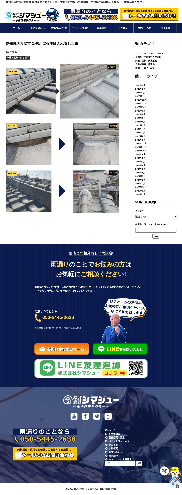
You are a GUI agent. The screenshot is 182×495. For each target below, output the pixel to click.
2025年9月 (140, 111)
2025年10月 (141, 107)
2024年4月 (140, 172)
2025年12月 (141, 100)
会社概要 (123, 28)
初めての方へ (38, 28)
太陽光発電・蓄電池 (145, 64)
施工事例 (101, 28)
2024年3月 (140, 176)
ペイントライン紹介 (80, 28)
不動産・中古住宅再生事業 (148, 57)
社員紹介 (165, 28)
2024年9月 (140, 154)
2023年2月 (140, 191)
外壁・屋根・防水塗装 (146, 60)
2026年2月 (140, 92)
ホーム (16, 28)
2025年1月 (140, 140)
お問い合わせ (144, 28)
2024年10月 (141, 150)
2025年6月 (140, 121)
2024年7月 (140, 161)
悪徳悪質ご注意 (59, 28)
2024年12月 (141, 143)
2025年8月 (140, 114)
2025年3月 (140, 132)
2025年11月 (141, 103)
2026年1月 (140, 96)
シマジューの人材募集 (120, 459)
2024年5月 (140, 169)
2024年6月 (140, 165)
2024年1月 (140, 183)
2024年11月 (141, 147)
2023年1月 (140, 194)
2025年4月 (140, 129)
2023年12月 (141, 187)
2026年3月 (140, 89)
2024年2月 (140, 180)
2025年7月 (140, 118)
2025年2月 (140, 136)
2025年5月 (140, 125)
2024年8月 (140, 158)
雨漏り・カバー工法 (145, 68)
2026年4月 (140, 85)
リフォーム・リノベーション (149, 53)
